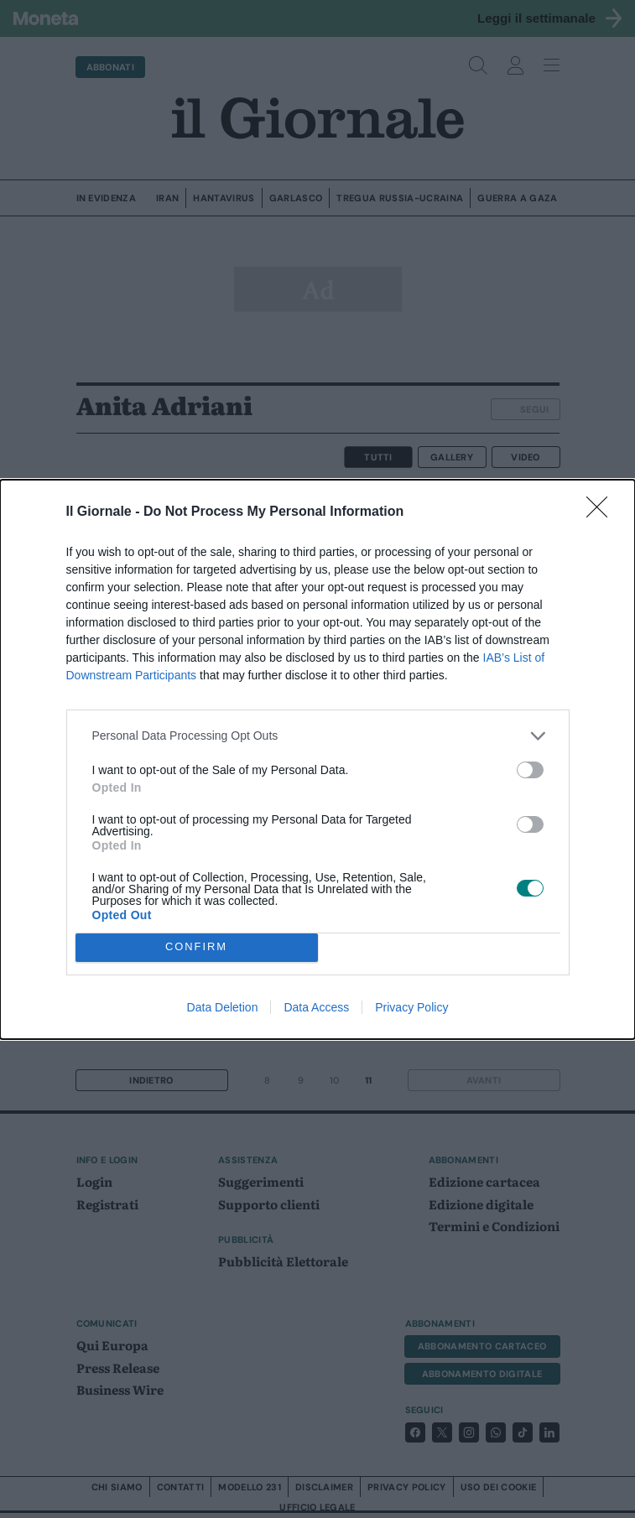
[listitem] (318, 736)
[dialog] (317, 759)
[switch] (530, 770)
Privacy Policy (411, 1007)
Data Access (316, 1007)
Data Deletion (222, 1007)
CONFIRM (196, 947)
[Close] (602, 512)
